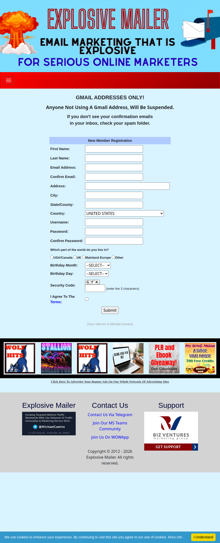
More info (175, 537)
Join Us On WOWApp (110, 437)
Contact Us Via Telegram (110, 414)
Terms (55, 302)
